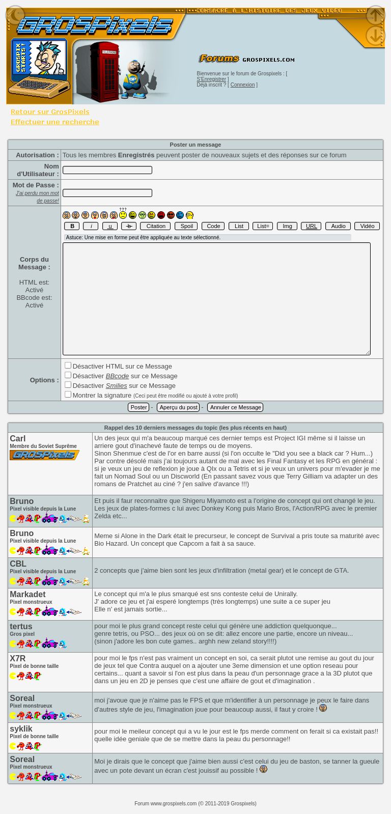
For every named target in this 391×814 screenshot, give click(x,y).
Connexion (243, 85)
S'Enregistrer (212, 79)
